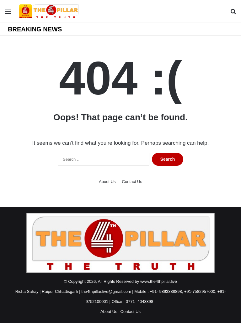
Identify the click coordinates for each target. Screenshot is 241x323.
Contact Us (132, 181)
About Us (107, 181)
